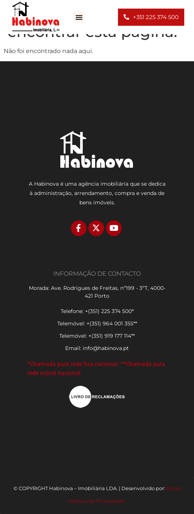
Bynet (173, 488)
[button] (79, 17)
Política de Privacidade (97, 501)
